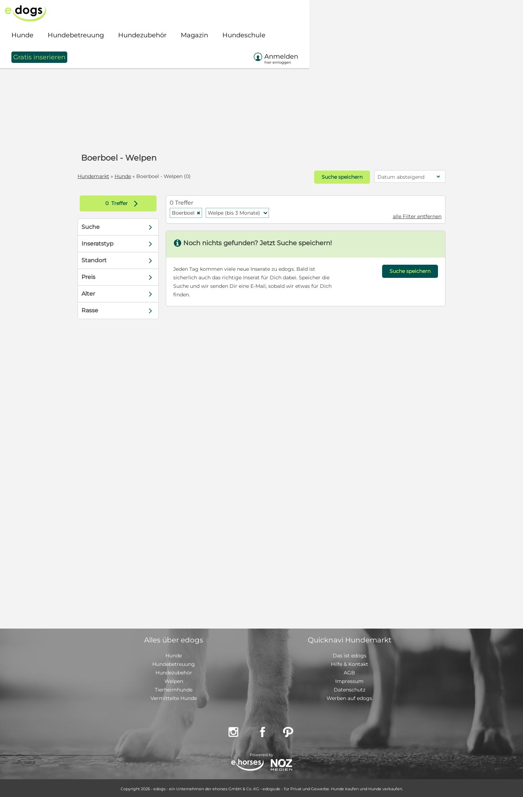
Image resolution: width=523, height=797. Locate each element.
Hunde (131, 176)
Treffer (130, 202)
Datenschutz (349, 688)
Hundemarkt (101, 176)
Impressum (349, 680)
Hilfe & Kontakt (349, 662)
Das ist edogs (349, 654)
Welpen (173, 680)
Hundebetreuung (173, 662)
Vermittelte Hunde (173, 697)
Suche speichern (333, 176)
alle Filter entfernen (409, 215)
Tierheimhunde (173, 688)
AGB (349, 671)
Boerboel (190, 211)
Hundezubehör (173, 671)
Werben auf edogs (349, 697)
